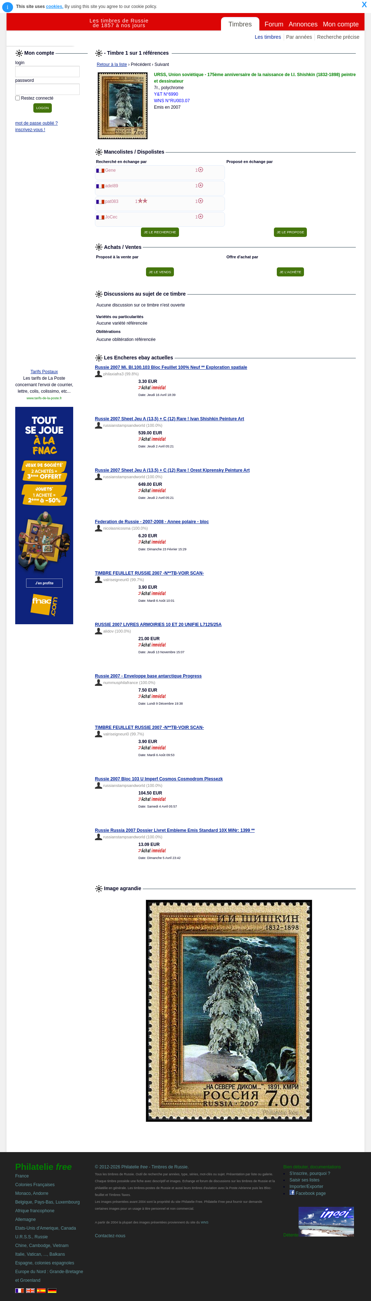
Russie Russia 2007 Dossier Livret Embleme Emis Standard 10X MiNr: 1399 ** (175, 830)
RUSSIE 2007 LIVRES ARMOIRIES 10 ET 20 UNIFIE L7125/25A (158, 624)
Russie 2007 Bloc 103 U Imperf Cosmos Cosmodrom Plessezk (159, 778)
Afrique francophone (34, 1210)
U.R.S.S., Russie (31, 1236)
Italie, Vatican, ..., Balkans (40, 1254)
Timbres (240, 24)
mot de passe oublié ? (36, 123)
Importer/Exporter (306, 1186)
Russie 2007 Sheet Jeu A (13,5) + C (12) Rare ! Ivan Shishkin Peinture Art (169, 418)
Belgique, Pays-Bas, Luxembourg (47, 1202)
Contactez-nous (110, 1235)
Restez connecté (37, 98)
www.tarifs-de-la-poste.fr (44, 398)
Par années (299, 37)
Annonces (303, 24)
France (22, 1176)
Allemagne (25, 1219)
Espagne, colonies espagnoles (44, 1262)
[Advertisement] (44, 252)
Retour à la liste (112, 64)
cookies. (54, 6)
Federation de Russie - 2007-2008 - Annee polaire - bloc (152, 521)
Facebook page (307, 1193)
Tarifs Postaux (44, 371)
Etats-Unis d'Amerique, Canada (45, 1228)
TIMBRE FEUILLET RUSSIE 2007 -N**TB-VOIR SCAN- (149, 573)
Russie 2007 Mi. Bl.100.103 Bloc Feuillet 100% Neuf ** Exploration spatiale (171, 367)
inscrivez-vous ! (30, 129)
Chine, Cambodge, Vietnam (41, 1245)
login (19, 62)
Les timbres (268, 37)
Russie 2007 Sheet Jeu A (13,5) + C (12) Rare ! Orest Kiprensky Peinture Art (172, 470)
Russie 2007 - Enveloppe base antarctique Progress (148, 676)
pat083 (111, 201)
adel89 (111, 185)
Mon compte (341, 24)
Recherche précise (338, 37)
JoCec (111, 217)
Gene (110, 170)
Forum (273, 24)
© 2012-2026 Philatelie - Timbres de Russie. (142, 1166)
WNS (204, 1222)
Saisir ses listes (304, 1180)
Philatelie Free (48, 29)
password (24, 80)
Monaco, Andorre (31, 1193)
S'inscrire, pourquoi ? (309, 1173)
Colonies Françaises (35, 1184)
